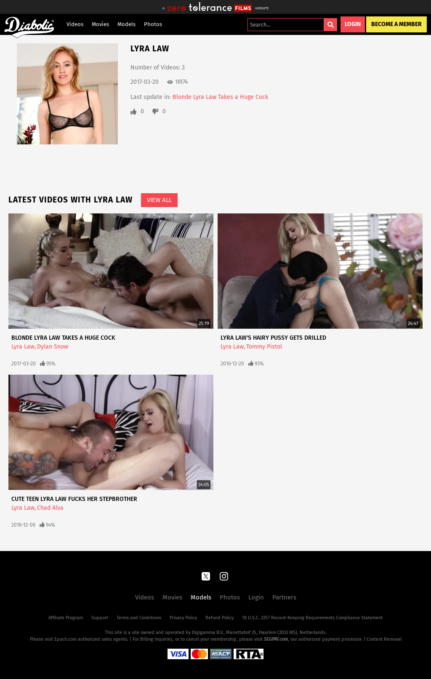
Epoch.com (65, 639)
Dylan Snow (52, 346)
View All (159, 200)
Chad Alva (50, 507)
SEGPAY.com (276, 639)
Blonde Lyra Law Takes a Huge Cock (220, 97)
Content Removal (384, 639)
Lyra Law (23, 346)
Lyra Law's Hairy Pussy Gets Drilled (273, 337)
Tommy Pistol (264, 346)
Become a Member (396, 24)
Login (353, 24)
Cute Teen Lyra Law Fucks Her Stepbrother (74, 499)
